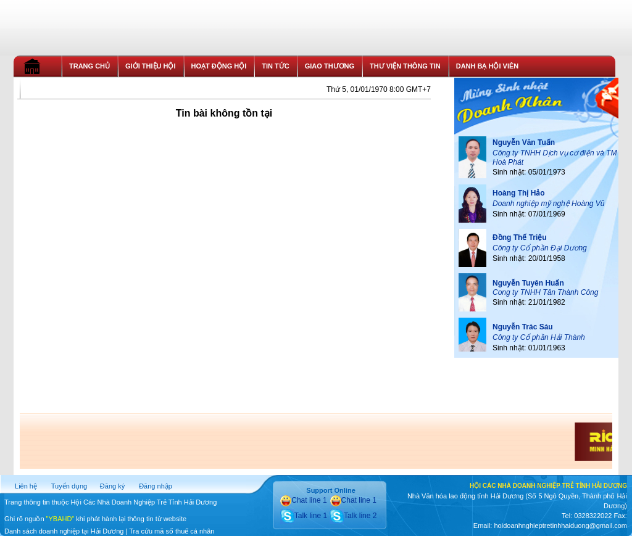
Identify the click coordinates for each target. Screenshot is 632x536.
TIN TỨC (275, 66)
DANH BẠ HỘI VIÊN (487, 66)
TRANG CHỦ (89, 66)
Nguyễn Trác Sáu (523, 327)
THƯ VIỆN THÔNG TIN (405, 66)
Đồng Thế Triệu (520, 237)
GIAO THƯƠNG (329, 66)
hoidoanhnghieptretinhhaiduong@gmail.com (560, 525)
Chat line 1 (303, 500)
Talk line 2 (353, 515)
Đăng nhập (155, 486)
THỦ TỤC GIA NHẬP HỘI (67, 87)
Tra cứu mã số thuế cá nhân (171, 531)
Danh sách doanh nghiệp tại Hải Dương (63, 531)
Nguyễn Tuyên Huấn (528, 283)
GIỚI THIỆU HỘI (150, 66)
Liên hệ (26, 486)
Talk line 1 (303, 515)
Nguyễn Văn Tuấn (524, 142)
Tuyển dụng (69, 486)
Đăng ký (112, 486)
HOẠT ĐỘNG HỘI (219, 66)
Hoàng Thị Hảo (519, 193)
